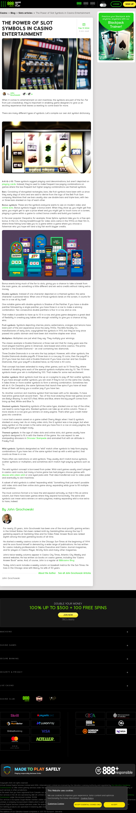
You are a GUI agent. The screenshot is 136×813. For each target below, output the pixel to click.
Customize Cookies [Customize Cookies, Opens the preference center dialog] (56, 804)
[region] (86, 798)
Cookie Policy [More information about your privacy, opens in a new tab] (87, 798)
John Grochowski (15, 94)
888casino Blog (66, 560)
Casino (3, 13)
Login (116, 4)
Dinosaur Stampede (36, 438)
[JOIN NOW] (68, 615)
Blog (13, 13)
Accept (114, 805)
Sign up (129, 4)
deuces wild (7, 475)
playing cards (9, 184)
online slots (7, 208)
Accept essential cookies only (88, 805)
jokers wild (19, 475)
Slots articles (25, 13)
